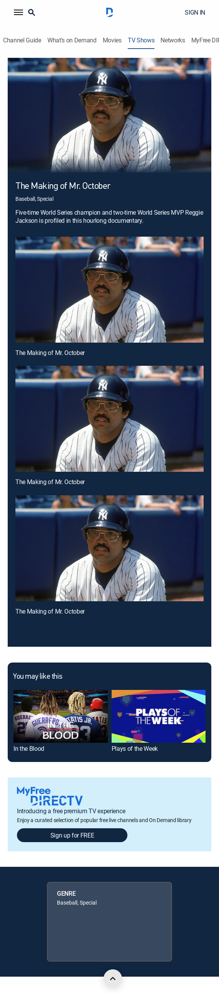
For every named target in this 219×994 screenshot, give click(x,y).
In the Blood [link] (28, 748)
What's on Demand (72, 40)
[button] (18, 12)
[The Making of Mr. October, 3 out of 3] (109, 548)
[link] (60, 716)
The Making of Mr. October (50, 352)
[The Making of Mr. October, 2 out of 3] (109, 419)
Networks (172, 40)
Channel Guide (22, 40)
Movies (112, 40)
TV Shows (141, 40)
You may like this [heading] (37, 677)
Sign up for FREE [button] (72, 835)
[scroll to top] (112, 978)
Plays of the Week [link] (135, 748)
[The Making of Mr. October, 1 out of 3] (109, 290)
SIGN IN (195, 12)
